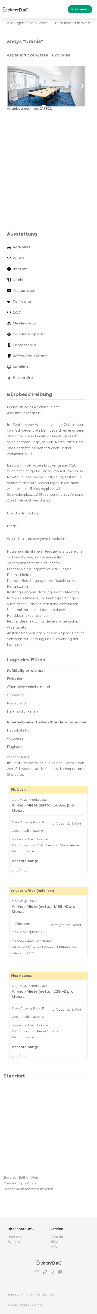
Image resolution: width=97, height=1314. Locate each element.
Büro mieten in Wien (72, 23)
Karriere (13, 1241)
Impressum (15, 1294)
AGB (29, 1294)
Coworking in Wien (19, 1183)
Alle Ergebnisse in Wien (27, 23)
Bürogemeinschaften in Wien (28, 1189)
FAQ (54, 1246)
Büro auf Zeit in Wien (21, 1177)
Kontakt (56, 1237)
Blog (54, 1241)
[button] (13, 86)
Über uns (14, 1237)
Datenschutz (45, 1294)
